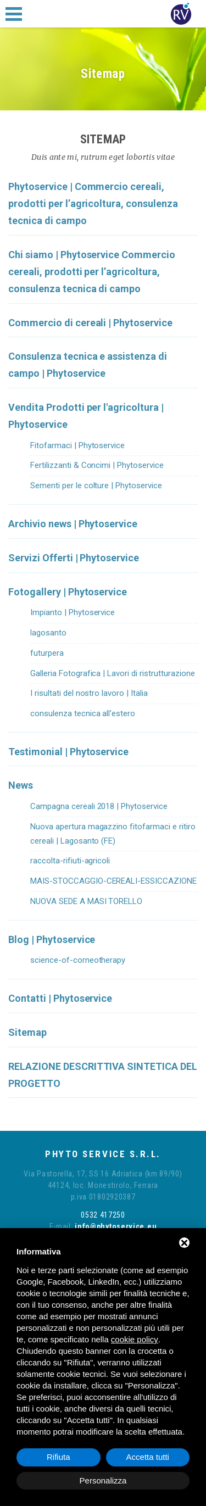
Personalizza (103, 1480)
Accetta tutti (147, 1457)
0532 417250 (103, 1215)
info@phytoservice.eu (115, 1226)
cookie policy (134, 1339)
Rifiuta (58, 1457)
